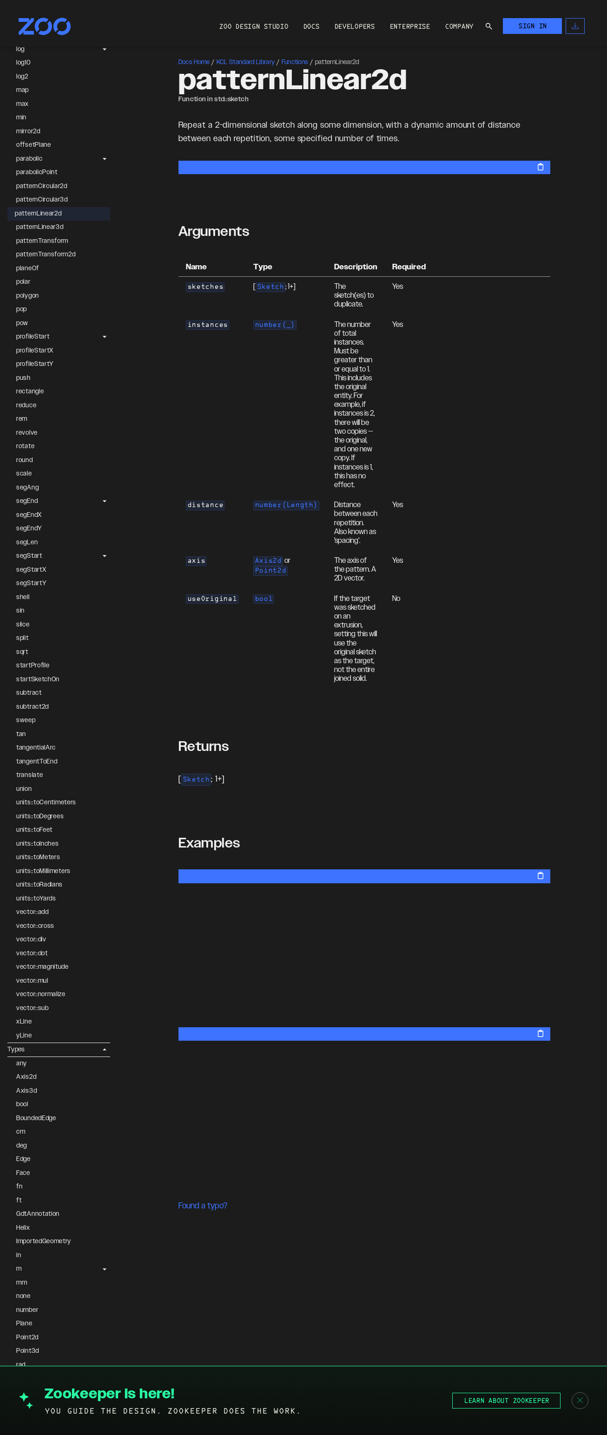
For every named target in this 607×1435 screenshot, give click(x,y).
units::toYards (36, 898)
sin (20, 611)
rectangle (30, 391)
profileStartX (34, 350)
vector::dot (32, 953)
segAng (27, 487)
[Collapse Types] (104, 1049)
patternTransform (42, 241)
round (24, 460)
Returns (203, 746)
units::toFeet (34, 830)
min (21, 117)
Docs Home (194, 62)
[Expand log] (104, 49)
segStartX (31, 570)
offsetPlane (33, 145)
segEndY (29, 528)
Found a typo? (202, 1206)
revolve (27, 433)
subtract (29, 693)
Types (16, 1049)
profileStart (32, 337)
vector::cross (35, 926)
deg (21, 1145)
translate (29, 775)
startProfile (32, 665)
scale (24, 474)
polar (23, 282)
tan (21, 734)
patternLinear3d (40, 227)
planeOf (27, 268)
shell (23, 597)
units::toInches (37, 844)
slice (23, 624)
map (22, 90)
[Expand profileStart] (104, 337)
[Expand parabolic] (104, 158)
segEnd (27, 501)
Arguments (214, 231)
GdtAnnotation (37, 1214)
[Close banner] (580, 1400)
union (24, 789)
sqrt (22, 652)
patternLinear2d (38, 213)
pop (21, 309)
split (22, 638)
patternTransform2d (46, 254)
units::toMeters (38, 857)
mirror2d (28, 131)
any (21, 1063)
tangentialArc (36, 748)
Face (23, 1173)
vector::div (31, 939)
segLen (27, 542)
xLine (24, 1022)
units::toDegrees (40, 816)
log (20, 49)
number (27, 1310)
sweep (26, 720)
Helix (23, 1228)
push (23, 378)
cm (20, 1132)
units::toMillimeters (43, 871)
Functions (295, 62)
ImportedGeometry (43, 1241)
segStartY (31, 583)
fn (19, 1186)
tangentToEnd (36, 761)
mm (21, 1282)
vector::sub (32, 1008)
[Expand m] (104, 1269)
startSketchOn (37, 679)
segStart (29, 556)
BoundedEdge (36, 1118)
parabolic (29, 159)
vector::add (32, 912)
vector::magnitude (42, 967)
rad (21, 1365)
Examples (209, 843)
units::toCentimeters (46, 802)
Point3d (27, 1351)
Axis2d (26, 1077)
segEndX (29, 515)
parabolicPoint (37, 172)
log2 (22, 76)
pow (22, 323)
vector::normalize (41, 994)
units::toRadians (39, 885)
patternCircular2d (41, 186)
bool (22, 1104)
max (22, 104)
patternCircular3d (42, 200)
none (23, 1296)
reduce (26, 405)
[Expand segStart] (104, 556)
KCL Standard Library (246, 62)
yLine (24, 1035)
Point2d (27, 1337)
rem (21, 419)
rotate (25, 446)
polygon (27, 296)
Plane (24, 1323)
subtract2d (32, 707)
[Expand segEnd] (104, 501)
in (18, 1255)
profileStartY (35, 364)
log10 (23, 63)
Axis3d (26, 1091)
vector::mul (32, 981)
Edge (23, 1159)
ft (18, 1200)
